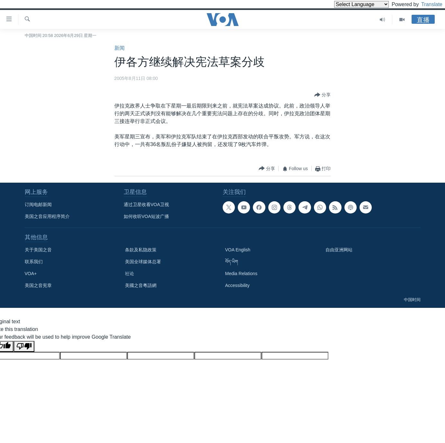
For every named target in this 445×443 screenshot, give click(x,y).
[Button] (322, 95)
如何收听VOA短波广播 (146, 216)
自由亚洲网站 (338, 249)
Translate (425, 4)
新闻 (119, 48)
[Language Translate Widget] (350, 4)
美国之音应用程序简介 (47, 216)
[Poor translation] (24, 346)
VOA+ (31, 273)
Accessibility (237, 285)
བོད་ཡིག (231, 261)
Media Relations (241, 273)
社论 (129, 273)
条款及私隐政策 (140, 249)
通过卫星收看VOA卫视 (146, 204)
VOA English (238, 249)
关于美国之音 (38, 249)
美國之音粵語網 (140, 285)
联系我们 (34, 261)
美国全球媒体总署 (143, 261)
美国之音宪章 (38, 285)
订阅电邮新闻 (38, 204)
